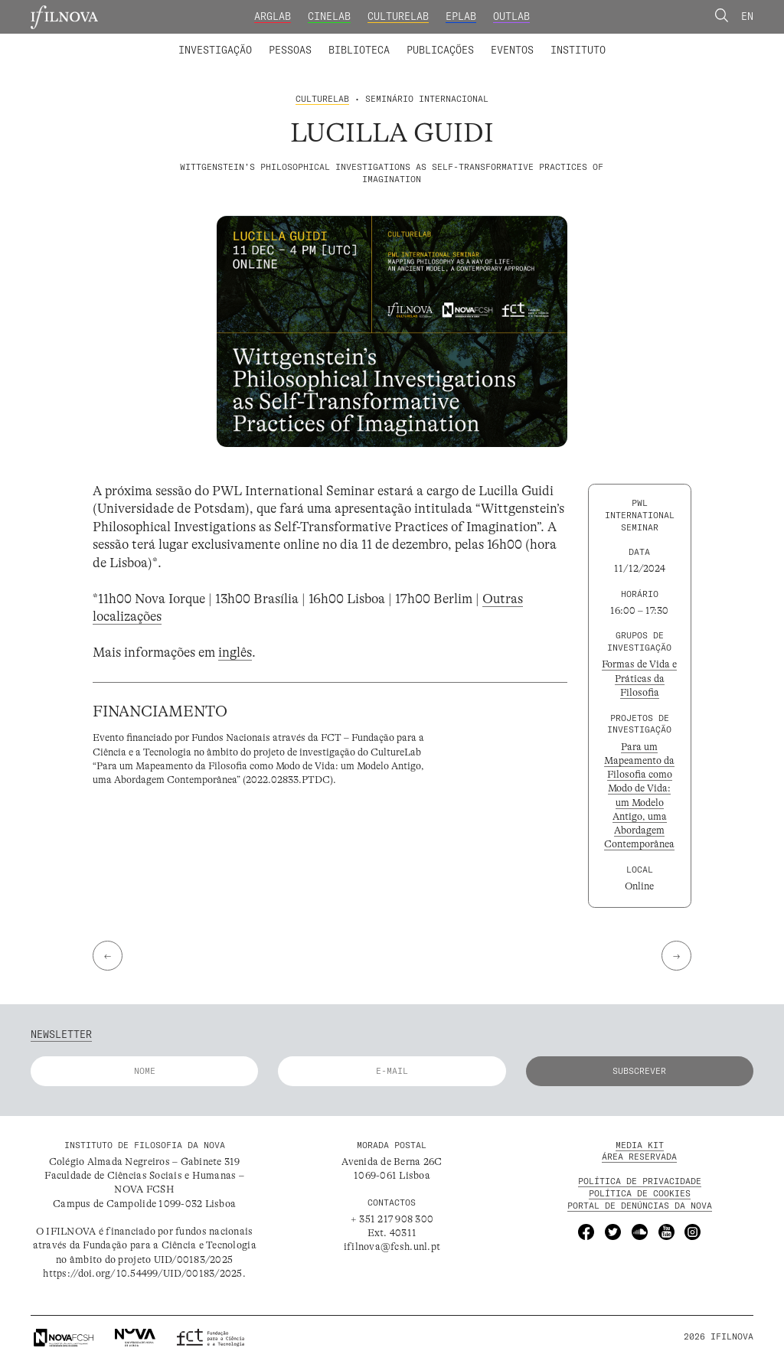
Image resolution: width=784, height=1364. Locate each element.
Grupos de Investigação (422, 40)
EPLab (461, 16)
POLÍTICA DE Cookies (640, 1193)
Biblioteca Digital (423, 40)
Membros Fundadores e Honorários (501, 40)
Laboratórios (143, 40)
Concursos (650, 40)
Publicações (440, 50)
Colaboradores (352, 40)
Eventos (512, 50)
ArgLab (272, 16)
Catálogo (329, 40)
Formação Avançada (556, 40)
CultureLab (398, 16)
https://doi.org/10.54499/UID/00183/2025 (142, 1273)
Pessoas (290, 50)
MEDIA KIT (640, 1145)
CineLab (329, 16)
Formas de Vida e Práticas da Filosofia (639, 678)
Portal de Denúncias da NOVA (639, 1205)
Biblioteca (359, 50)
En (747, 16)
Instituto (578, 50)
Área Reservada (639, 1156)
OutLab (511, 16)
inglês (235, 652)
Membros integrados (243, 40)
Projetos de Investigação (267, 40)
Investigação (215, 50)
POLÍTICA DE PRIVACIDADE (639, 1181)
